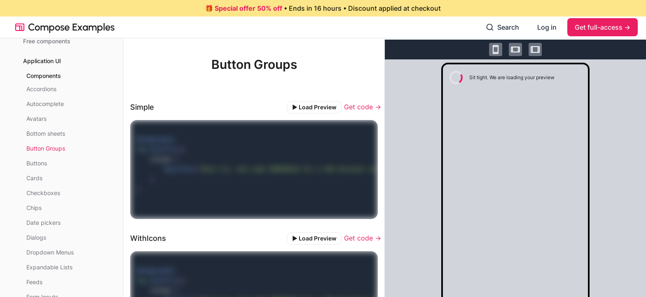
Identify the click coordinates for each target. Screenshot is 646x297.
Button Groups (45, 148)
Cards (34, 178)
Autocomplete (45, 103)
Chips (34, 207)
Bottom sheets (45, 133)
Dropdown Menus (50, 252)
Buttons (36, 163)
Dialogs (36, 237)
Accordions (41, 88)
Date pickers (43, 222)
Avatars (36, 118)
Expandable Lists (49, 267)
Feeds (34, 281)
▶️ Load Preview (314, 107)
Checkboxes (43, 192)
